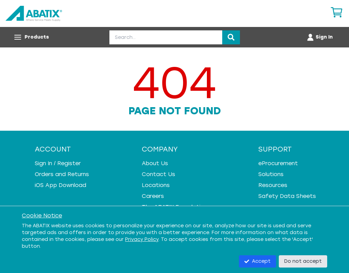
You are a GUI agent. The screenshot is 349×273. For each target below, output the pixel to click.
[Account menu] (319, 37)
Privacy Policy (141, 239)
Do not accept (303, 261)
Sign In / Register (58, 163)
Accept (257, 261)
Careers (153, 196)
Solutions (271, 174)
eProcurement (278, 163)
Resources (272, 185)
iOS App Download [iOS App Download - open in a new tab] (60, 185)
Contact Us (158, 174)
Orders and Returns (62, 174)
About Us (155, 163)
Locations (156, 185)
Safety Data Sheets (287, 196)
